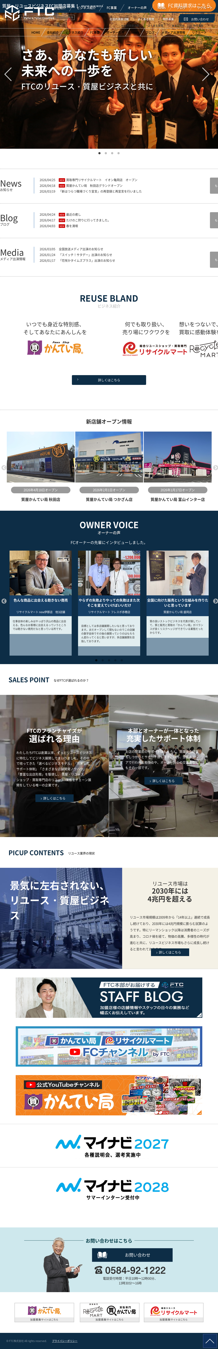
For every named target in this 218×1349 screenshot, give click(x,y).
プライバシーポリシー (64, 1341)
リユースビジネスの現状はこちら (170, 918)
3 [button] (112, 152)
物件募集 (168, 19)
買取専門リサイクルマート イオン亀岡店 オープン (101, 180)
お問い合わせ (137, 1255)
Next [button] (215, 467)
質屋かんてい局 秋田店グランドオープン (94, 185)
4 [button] (118, 152)
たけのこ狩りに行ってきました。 (88, 220)
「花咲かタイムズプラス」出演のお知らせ (87, 260)
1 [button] (99, 152)
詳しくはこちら (109, 380)
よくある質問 (146, 19)
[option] (40, 467)
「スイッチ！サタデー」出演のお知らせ (85, 254)
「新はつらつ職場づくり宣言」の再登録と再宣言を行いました (100, 191)
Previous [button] (3, 467)
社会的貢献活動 (119, 19)
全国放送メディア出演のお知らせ (81, 249)
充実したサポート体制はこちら (163, 766)
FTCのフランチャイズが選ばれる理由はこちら (54, 766)
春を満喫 (72, 226)
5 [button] (122, 659)
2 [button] (106, 152)
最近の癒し (73, 214)
